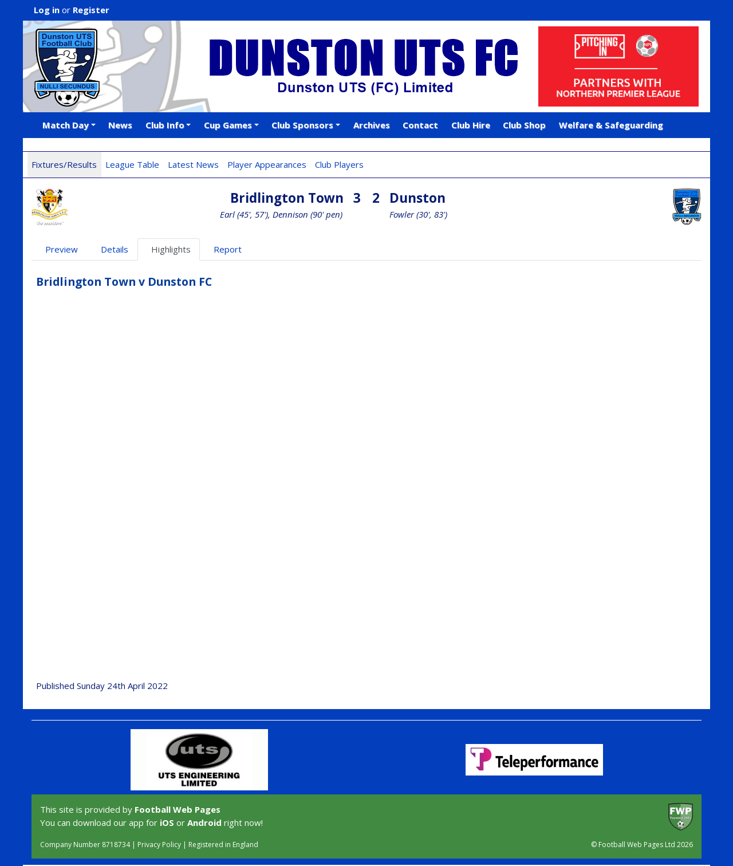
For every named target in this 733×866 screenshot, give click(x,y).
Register (91, 9)
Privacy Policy (159, 844)
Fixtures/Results (64, 164)
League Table (132, 164)
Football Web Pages (177, 809)
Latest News (193, 164)
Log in (47, 9)
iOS (167, 822)
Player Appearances (266, 164)
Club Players (339, 164)
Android (204, 822)
